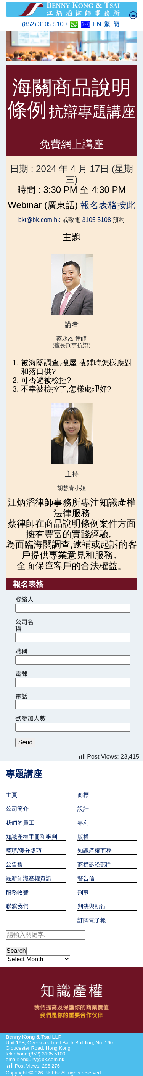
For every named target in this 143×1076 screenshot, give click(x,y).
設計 (83, 809)
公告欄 (14, 864)
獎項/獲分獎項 (24, 850)
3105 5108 (95, 220)
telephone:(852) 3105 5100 (35, 1054)
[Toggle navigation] (133, 15)
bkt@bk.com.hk (40, 220)
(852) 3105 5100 (44, 24)
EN (97, 24)
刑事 (83, 892)
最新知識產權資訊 (28, 878)
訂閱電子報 (91, 920)
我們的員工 (20, 822)
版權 (83, 836)
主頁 (11, 795)
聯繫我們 (17, 906)
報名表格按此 (106, 205)
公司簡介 (17, 809)
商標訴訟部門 (94, 864)
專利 (83, 822)
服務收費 (17, 892)
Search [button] (16, 951)
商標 (83, 795)
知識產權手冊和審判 (31, 836)
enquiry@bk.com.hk (41, 1059)
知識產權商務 (94, 850)
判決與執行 (91, 906)
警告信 (86, 878)
